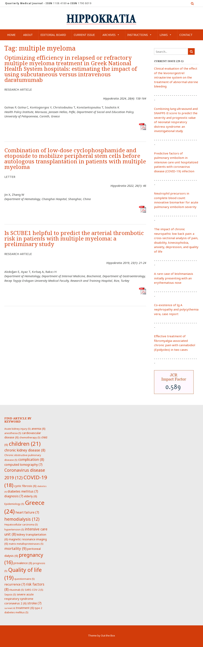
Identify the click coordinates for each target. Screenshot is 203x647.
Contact (185, 35)
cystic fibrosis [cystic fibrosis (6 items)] (25, 486)
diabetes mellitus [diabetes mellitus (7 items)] (23, 491)
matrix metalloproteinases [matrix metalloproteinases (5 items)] (26, 543)
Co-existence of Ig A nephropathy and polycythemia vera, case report (176, 309)
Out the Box (108, 635)
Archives (111, 34)
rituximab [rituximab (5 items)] (16, 589)
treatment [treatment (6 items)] (25, 608)
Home (11, 35)
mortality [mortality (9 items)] (15, 548)
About (28, 35)
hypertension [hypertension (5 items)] (14, 529)
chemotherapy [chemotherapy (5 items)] (29, 437)
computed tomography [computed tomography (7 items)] (23, 464)
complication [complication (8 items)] (31, 459)
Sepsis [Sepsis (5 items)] (10, 594)
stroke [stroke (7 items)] (34, 603)
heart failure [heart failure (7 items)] (27, 512)
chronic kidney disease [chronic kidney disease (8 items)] (24, 450)
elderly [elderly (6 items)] (30, 496)
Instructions (139, 34)
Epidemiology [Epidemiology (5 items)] (14, 504)
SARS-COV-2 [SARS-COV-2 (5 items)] (34, 589)
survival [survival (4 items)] (9, 608)
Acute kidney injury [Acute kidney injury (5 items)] (17, 428)
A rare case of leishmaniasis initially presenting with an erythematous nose (173, 278)
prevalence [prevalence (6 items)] (22, 563)
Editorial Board (53, 35)
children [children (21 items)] (25, 443)
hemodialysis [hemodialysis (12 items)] (21, 519)
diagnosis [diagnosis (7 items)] (13, 496)
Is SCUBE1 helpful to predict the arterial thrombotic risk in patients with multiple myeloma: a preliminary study (74, 238)
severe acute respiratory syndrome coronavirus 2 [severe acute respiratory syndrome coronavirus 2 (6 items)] (19, 598)
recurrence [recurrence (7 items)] (14, 584)
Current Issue (84, 35)
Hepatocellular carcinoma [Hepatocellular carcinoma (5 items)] (21, 524)
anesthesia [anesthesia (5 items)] (12, 433)
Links (166, 34)
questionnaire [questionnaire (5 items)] (24, 579)
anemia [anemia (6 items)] (38, 428)
